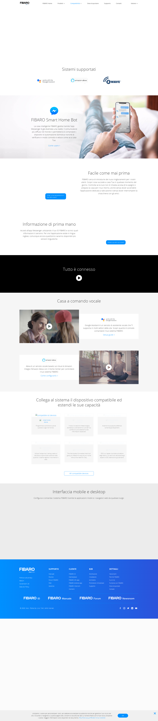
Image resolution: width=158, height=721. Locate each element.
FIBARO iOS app (74, 630)
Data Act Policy (24, 637)
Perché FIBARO (114, 627)
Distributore (93, 624)
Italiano (133, 3)
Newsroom (112, 624)
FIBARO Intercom (74, 636)
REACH (21, 631)
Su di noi (112, 630)
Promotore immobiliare (96, 633)
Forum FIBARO (53, 630)
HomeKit (72, 639)
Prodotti (60, 3)
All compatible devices (78, 523)
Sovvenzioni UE (24, 634)
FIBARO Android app (75, 633)
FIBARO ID (72, 624)
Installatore (92, 627)
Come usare (53, 145)
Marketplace (73, 627)
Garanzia (51, 636)
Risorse (51, 627)
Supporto (107, 3)
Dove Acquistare (93, 3)
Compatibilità (75, 3)
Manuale (51, 624)
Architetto (92, 630)
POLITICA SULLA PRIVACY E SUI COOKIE (92, 718)
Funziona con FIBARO (116, 633)
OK (123, 716)
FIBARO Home (47, 3)
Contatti (119, 3)
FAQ (50, 633)
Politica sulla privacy (25, 628)
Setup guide (108, 334)
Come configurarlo (49, 375)
